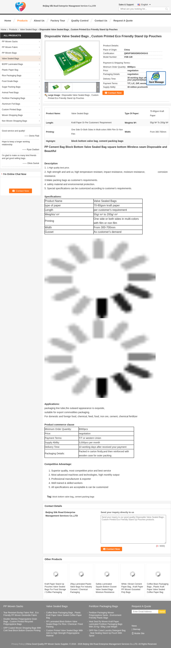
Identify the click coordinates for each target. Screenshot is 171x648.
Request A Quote (123, 20)
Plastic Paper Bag (10, 70)
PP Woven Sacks (10, 41)
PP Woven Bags (9, 53)
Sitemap (136, 629)
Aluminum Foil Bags (11, 104)
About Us (39, 20)
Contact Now (115, 93)
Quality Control (79, 20)
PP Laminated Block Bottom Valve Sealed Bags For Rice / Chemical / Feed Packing (64, 624)
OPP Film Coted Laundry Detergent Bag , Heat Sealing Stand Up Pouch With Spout (107, 633)
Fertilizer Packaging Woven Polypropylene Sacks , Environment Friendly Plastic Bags (105, 615)
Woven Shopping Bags (12, 115)
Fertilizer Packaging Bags (13, 98)
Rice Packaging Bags (11, 75)
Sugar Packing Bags (11, 87)
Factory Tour (58, 20)
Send (162, 611)
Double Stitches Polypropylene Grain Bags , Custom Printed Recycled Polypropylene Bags (20, 621)
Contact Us (101, 20)
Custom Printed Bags (11, 109)
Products (22, 20)
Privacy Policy (17, 644)
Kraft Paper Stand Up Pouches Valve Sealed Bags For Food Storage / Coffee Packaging (55, 588)
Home (7, 20)
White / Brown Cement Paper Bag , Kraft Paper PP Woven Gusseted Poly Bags (132, 588)
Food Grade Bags (10, 81)
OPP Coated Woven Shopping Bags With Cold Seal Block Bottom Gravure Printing (22, 629)
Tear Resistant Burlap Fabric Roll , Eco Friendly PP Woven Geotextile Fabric (21, 613)
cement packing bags (84, 497)
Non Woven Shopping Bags (14, 121)
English (146, 4)
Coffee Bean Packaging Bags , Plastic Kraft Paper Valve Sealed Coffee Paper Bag (157, 588)
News (134, 626)
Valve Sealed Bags (28, 29)
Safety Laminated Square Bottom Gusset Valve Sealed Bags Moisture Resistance (106, 588)
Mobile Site (138, 633)
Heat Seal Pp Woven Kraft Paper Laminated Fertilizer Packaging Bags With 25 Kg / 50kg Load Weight (105, 624)
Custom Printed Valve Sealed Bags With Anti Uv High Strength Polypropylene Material (64, 633)
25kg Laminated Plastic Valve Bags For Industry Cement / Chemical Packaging (81, 588)
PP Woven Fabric (10, 47)
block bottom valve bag (63, 497)
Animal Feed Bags (10, 92)
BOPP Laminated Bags (12, 64)
